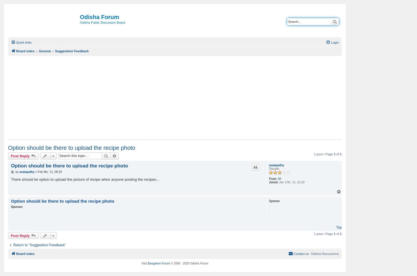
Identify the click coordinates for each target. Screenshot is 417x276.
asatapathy (276, 165)
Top (339, 227)
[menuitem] (332, 42)
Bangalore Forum (159, 263)
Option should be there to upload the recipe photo (71, 148)
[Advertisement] (175, 97)
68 (279, 178)
